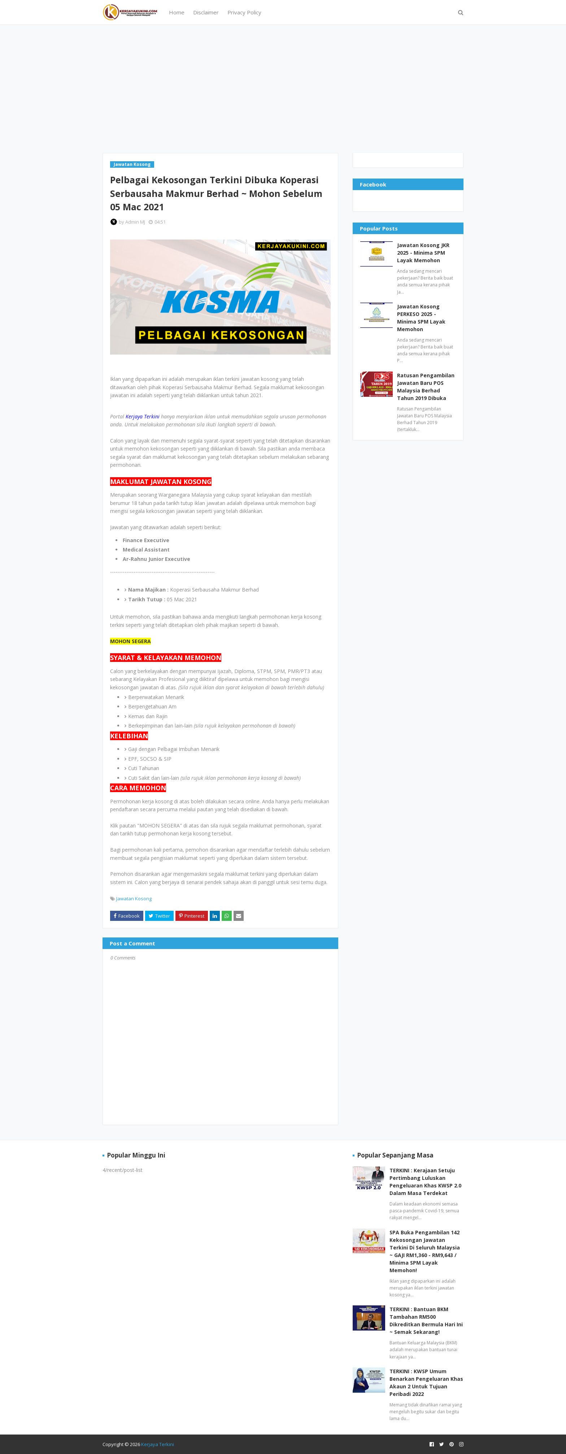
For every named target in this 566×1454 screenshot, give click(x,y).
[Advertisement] (283, 88)
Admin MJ (135, 222)
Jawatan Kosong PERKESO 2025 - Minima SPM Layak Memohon (421, 318)
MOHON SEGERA (130, 641)
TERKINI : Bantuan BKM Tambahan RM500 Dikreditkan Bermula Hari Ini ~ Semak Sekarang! (426, 1320)
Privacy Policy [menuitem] (244, 12)
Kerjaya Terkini (157, 1444)
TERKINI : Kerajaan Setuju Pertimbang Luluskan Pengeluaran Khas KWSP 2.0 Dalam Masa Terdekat (425, 1181)
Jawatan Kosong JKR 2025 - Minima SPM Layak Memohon (423, 253)
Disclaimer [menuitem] (206, 12)
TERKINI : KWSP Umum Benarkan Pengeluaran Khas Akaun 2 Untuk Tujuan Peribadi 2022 (426, 1382)
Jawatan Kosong (134, 898)
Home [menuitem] (176, 12)
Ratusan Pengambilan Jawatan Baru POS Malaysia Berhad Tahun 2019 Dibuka (425, 386)
